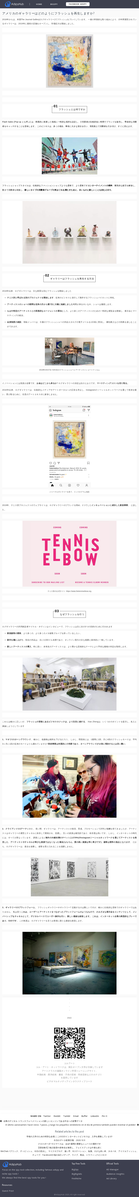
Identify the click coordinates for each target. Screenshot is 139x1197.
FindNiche (77, 1178)
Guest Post (8, 1190)
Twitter (47, 1116)
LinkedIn (95, 1116)
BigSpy (54, 4)
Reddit (57, 1116)
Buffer (84, 1116)
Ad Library (111, 1178)
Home (39, 4)
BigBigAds (77, 1173)
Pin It (104, 1116)
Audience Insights (115, 1173)
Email (76, 1116)
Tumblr (66, 1116)
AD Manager (112, 1169)
